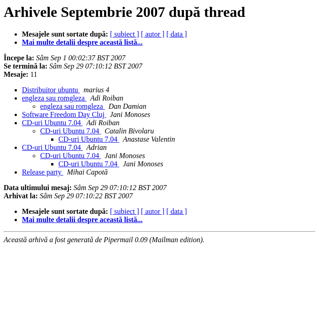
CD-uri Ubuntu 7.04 (52, 123)
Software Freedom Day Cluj (64, 114)
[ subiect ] (124, 34)
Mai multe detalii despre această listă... (82, 42)
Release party (42, 172)
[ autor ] (153, 34)
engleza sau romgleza (54, 98)
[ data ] (176, 34)
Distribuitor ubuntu (51, 90)
